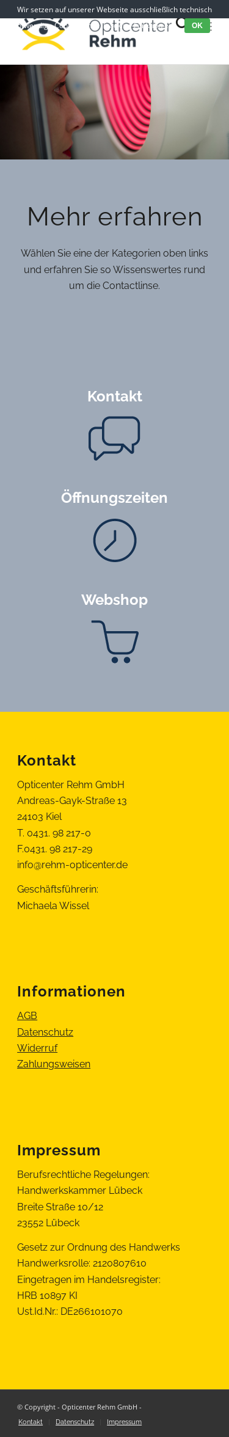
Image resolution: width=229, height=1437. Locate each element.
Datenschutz (45, 1032)
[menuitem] (30, 1422)
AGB (27, 1016)
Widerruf (37, 1048)
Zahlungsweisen (53, 1064)
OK (197, 25)
